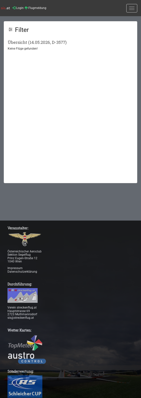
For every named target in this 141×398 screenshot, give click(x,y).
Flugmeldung (35, 8)
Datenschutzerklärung (22, 271)
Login (18, 8)
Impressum (15, 268)
